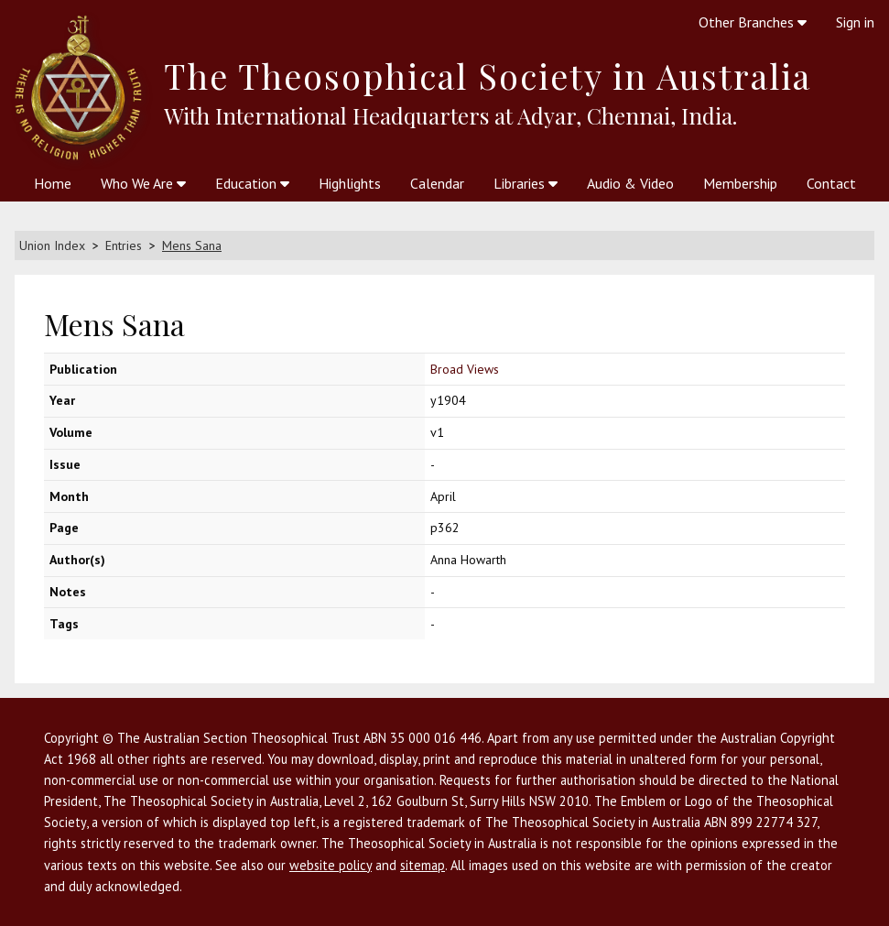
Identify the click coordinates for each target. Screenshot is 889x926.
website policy (330, 865)
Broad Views (464, 369)
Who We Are (143, 183)
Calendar (437, 183)
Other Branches (753, 22)
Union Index (52, 245)
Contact (831, 183)
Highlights (350, 183)
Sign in (855, 22)
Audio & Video (630, 183)
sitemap (422, 865)
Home (52, 183)
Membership (740, 183)
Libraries (525, 183)
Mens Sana (192, 245)
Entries (123, 245)
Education (252, 183)
